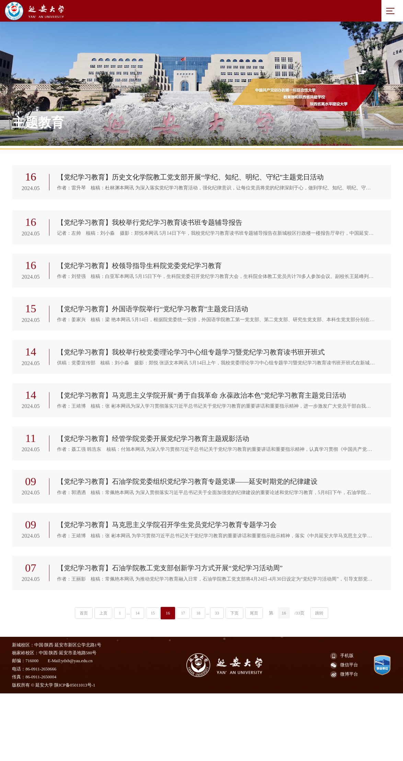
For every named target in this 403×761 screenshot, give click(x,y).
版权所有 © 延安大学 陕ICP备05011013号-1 (53, 752)
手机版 (342, 722)
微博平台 (344, 741)
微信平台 (344, 732)
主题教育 (378, 131)
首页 (355, 131)
